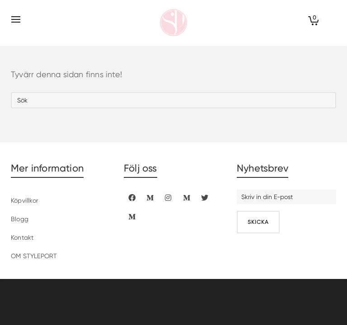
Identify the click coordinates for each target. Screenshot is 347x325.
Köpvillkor (24, 200)
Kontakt (22, 237)
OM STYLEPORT (34, 256)
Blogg (19, 219)
